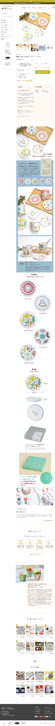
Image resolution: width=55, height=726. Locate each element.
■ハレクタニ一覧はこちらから (23, 116)
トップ (17, 73)
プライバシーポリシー (48, 709)
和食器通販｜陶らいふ (46, 723)
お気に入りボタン (52, 72)
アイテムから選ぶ (21, 73)
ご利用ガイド (47, 707)
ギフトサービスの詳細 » (20, 69)
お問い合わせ (34, 7)
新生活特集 (23, 74)
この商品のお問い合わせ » (20, 70)
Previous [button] (16, 27)
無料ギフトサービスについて (34, 554)
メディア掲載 (38, 709)
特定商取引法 (38, 711)
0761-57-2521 (37, 1)
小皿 (29, 73)
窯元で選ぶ (20, 76)
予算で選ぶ (20, 77)
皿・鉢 (26, 73)
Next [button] (53, 27)
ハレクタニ (25, 76)
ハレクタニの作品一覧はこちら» (48, 520)
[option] (35, 27)
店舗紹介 (37, 707)
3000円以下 (25, 77)
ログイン (45, 7)
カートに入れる (42, 72)
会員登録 (40, 7)
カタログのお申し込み (48, 713)
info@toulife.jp (6, 713)
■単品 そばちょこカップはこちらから (24, 110)
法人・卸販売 (47, 711)
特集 (19, 74)
